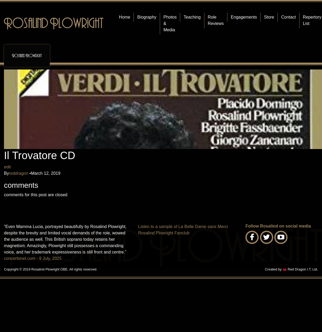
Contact (288, 17)
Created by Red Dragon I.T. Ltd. (291, 269)
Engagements (244, 17)
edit (7, 167)
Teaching (192, 17)
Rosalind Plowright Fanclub (163, 233)
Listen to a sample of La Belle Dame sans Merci (183, 226)
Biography (146, 17)
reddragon (19, 173)
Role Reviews (216, 20)
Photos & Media (170, 23)
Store (269, 17)
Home (124, 17)
